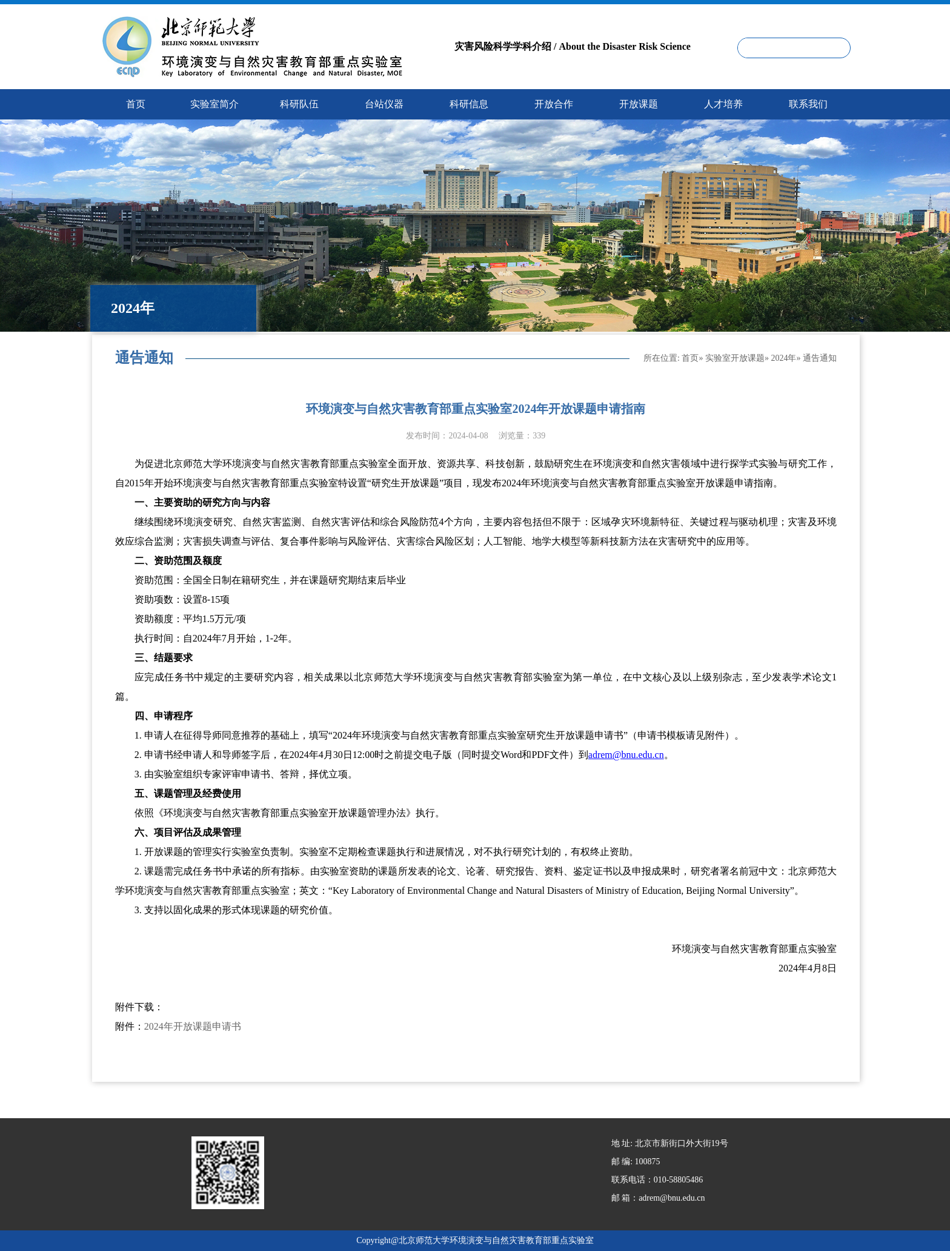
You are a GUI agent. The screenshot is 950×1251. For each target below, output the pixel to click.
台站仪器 (384, 104)
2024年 (783, 358)
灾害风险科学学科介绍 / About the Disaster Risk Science (572, 46)
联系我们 (808, 104)
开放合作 (553, 104)
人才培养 (723, 104)
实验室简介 (214, 104)
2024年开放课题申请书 (192, 1026)
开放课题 (638, 104)
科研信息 (469, 104)
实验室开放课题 (735, 358)
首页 (690, 358)
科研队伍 (299, 104)
